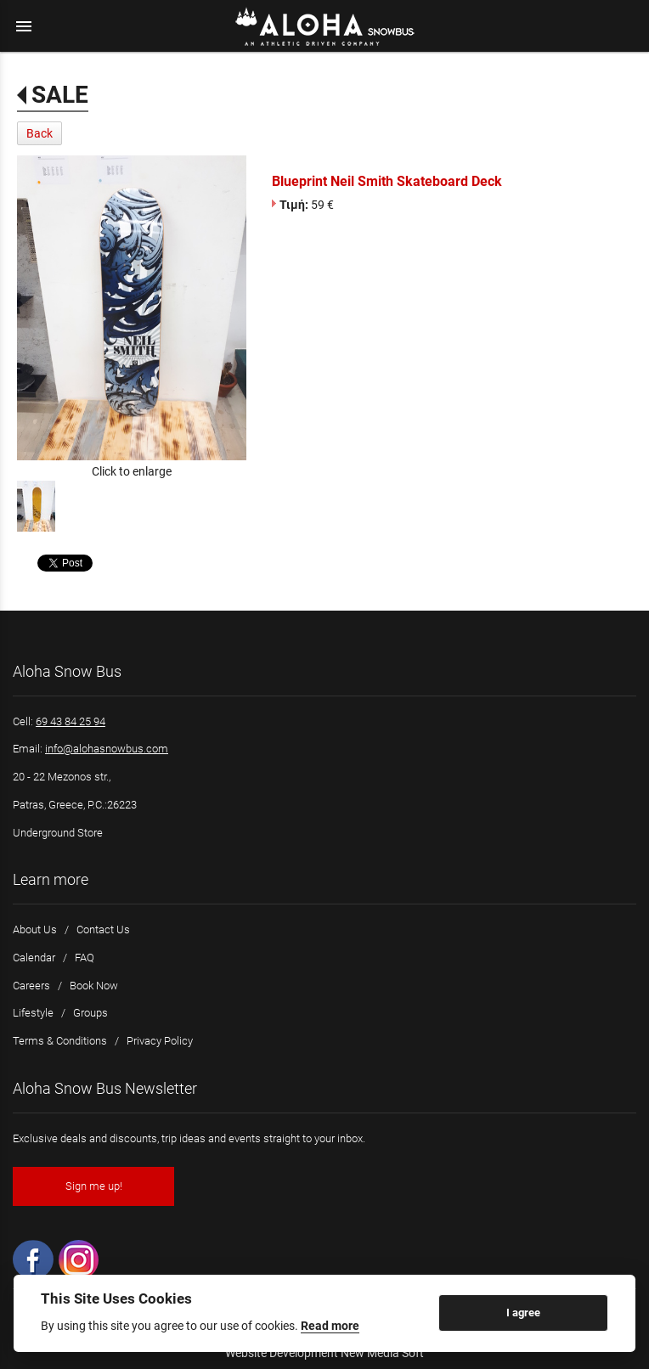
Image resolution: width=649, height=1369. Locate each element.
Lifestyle (33, 1012)
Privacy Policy (160, 1040)
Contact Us (103, 929)
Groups (90, 1012)
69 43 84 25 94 (70, 721)
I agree (523, 1312)
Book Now (94, 985)
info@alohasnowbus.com (106, 748)
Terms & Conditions (60, 1040)
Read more (330, 1325)
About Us (35, 929)
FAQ (84, 957)
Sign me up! (93, 1186)
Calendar (34, 957)
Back (39, 133)
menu (24, 26)
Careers (31, 985)
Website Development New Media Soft (324, 1353)
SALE (59, 95)
